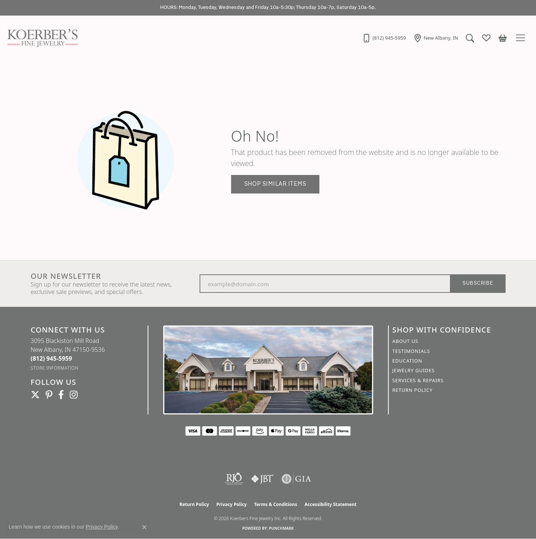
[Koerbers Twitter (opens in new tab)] (35, 394)
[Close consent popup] (144, 527)
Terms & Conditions (275, 504)
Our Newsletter (66, 276)
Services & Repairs (418, 380)
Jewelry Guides (413, 370)
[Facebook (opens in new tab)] (61, 394)
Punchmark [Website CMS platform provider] (281, 528)
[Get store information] (55, 368)
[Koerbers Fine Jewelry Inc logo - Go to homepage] (41, 37)
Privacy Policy (231, 504)
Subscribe (478, 283)
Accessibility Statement (330, 504)
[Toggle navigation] (521, 38)
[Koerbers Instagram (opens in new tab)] (74, 394)
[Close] (527, 8)
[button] (470, 37)
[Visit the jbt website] (262, 479)
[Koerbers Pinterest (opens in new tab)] (49, 394)
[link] (384, 37)
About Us (405, 341)
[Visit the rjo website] (234, 479)
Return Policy (412, 390)
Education (407, 360)
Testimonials (411, 351)
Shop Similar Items (275, 184)
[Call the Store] (51, 358)
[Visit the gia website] (296, 479)
